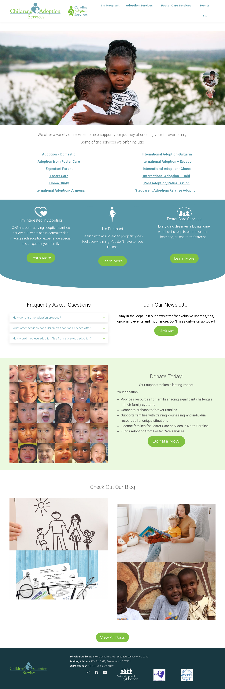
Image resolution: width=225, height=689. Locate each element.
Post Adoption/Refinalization (166, 183)
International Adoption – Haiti (166, 176)
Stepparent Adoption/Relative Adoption (166, 190)
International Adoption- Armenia (59, 190)
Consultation (63, 5)
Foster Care (58, 176)
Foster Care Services (184, 219)
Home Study (59, 183)
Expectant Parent (59, 169)
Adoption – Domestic (58, 154)
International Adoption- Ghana (166, 169)
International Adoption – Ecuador (166, 161)
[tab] (58, 317)
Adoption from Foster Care (59, 161)
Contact (87, 5)
